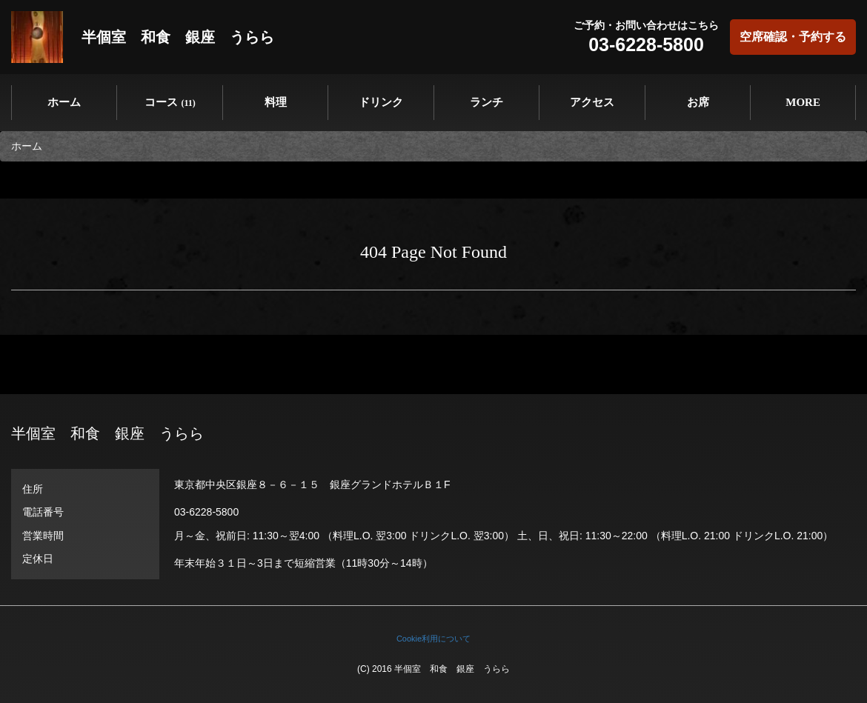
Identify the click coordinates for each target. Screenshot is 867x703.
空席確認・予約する (793, 36)
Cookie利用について (433, 638)
